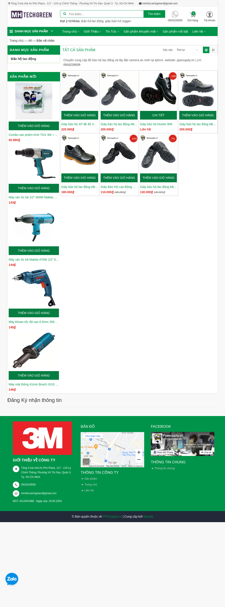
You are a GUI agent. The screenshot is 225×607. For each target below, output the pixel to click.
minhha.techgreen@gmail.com (38, 493)
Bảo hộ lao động (23, 59)
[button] (209, 16)
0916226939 (28, 484)
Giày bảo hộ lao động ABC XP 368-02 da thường (197, 124)
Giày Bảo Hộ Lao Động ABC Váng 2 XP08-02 (119, 187)
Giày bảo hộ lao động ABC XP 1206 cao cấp (119, 124)
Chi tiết (158, 115)
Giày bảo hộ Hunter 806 (156, 124)
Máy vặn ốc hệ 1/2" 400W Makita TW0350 (34, 197)
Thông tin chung (165, 468)
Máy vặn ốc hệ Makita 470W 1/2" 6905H (34, 259)
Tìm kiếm (154, 14)
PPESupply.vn (112, 516)
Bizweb (148, 516)
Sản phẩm (90, 478)
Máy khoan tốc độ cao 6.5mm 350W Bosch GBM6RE (34, 322)
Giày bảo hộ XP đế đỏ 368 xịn (79, 124)
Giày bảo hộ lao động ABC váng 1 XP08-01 (158, 187)
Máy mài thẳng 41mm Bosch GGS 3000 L (34, 384)
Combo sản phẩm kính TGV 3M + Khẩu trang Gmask (34, 135)
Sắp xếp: (168, 49)
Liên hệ (88, 490)
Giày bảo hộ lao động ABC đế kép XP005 (79, 187)
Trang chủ (90, 484)
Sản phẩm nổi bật (175, 31)
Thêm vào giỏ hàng (34, 126)
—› (32, 40)
